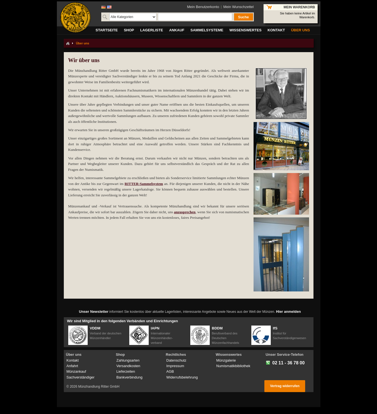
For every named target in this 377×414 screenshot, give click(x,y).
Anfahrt (72, 366)
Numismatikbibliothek (233, 366)
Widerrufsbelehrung (182, 377)
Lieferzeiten (126, 371)
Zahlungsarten (128, 360)
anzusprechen (184, 212)
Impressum (175, 366)
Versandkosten (128, 366)
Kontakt (73, 360)
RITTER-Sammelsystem (144, 184)
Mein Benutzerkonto (203, 7)
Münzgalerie (226, 360)
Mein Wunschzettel (238, 7)
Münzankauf (76, 371)
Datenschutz (176, 360)
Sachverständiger (81, 377)
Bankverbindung (130, 377)
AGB (170, 371)
